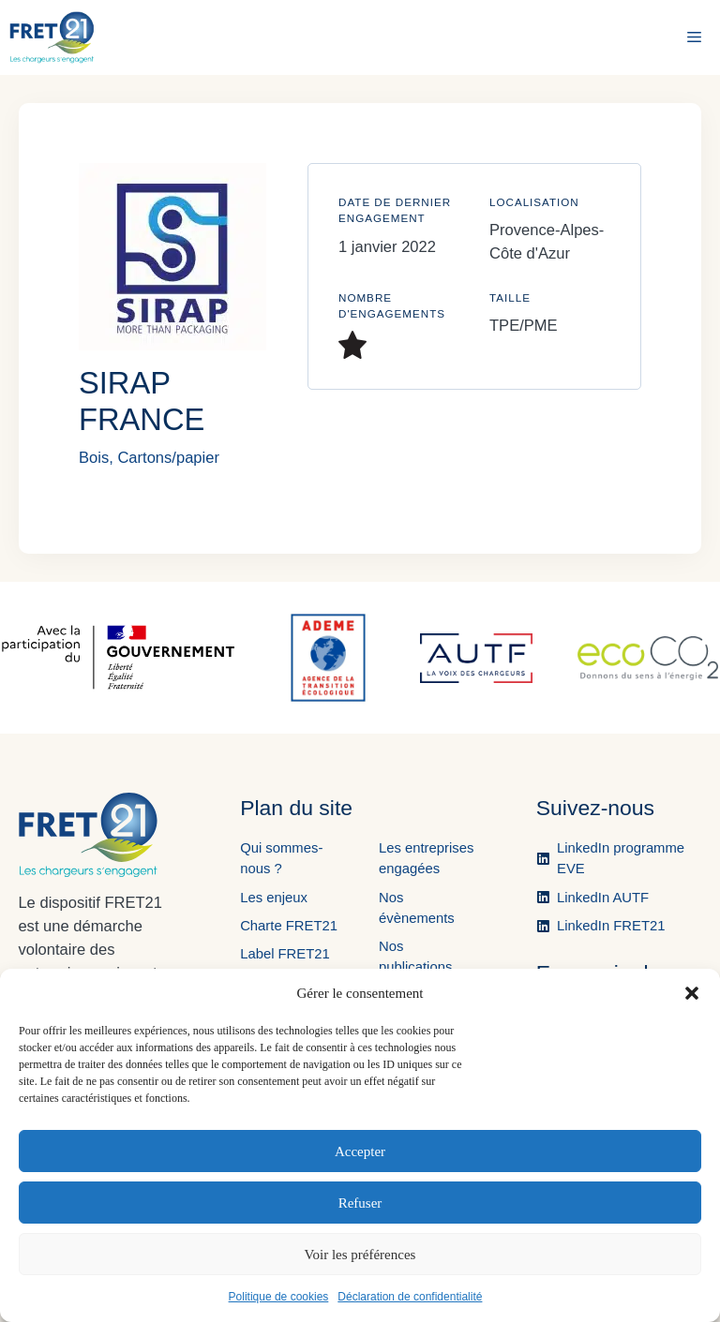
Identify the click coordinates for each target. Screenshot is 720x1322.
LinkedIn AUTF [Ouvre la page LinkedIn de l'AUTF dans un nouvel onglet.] (603, 897)
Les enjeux (274, 897)
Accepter (360, 1151)
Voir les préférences (360, 1254)
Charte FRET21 (289, 925)
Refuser (360, 1203)
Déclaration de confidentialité (410, 1296)
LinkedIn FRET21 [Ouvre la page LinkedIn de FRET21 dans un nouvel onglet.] (611, 925)
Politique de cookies (279, 1296)
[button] (691, 993)
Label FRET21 (285, 953)
